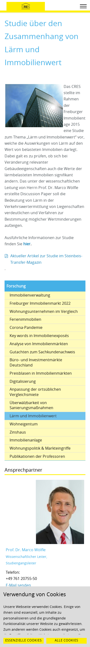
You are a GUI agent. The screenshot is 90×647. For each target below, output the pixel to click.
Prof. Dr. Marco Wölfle (26, 549)
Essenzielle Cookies (23, 640)
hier (26, 243)
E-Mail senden (18, 585)
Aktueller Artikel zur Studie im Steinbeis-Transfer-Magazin (46, 259)
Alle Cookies (66, 640)
